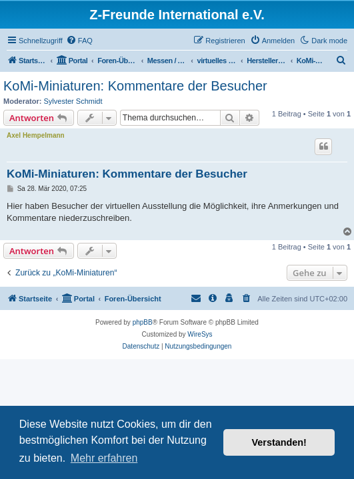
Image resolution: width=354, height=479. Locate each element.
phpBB (143, 322)
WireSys (199, 334)
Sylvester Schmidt (73, 101)
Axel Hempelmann (36, 135)
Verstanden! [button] (279, 442)
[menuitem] (79, 41)
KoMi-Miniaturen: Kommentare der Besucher (135, 86)
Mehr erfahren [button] (104, 458)
